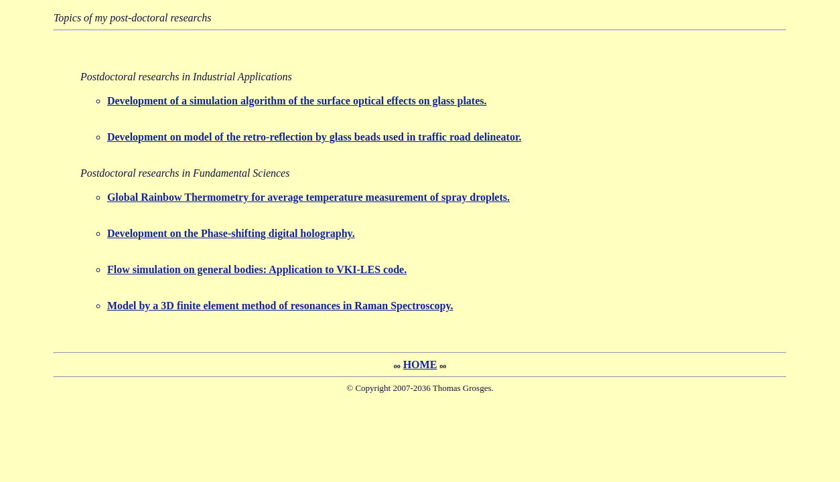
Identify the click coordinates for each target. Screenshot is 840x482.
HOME (420, 364)
